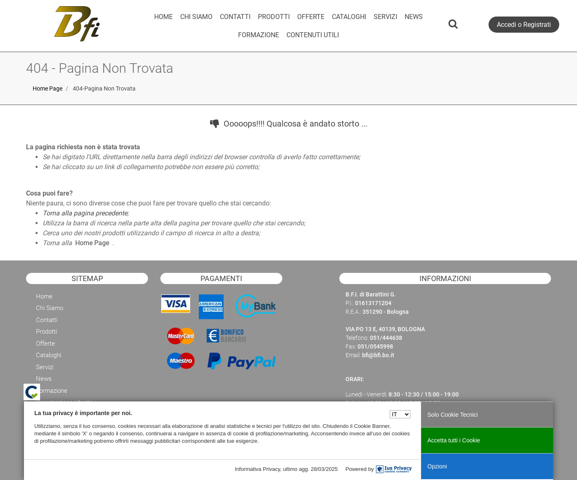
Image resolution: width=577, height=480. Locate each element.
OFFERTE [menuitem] (310, 17)
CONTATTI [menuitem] (235, 17)
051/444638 (386, 337)
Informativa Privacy (257, 469)
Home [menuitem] (44, 296)
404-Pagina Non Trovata (104, 88)
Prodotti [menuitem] (46, 331)
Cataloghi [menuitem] (48, 355)
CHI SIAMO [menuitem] (196, 17)
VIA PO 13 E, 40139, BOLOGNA (385, 329)
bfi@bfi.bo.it (378, 355)
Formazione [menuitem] (51, 390)
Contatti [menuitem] (46, 320)
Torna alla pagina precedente (85, 213)
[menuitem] (258, 35)
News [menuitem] (44, 378)
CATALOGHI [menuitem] (349, 17)
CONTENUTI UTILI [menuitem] (312, 35)
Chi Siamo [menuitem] (49, 308)
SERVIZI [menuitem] (385, 17)
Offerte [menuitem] (45, 343)
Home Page (47, 88)
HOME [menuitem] (163, 17)
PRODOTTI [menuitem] (274, 17)
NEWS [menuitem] (414, 17)
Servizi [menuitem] (44, 367)
